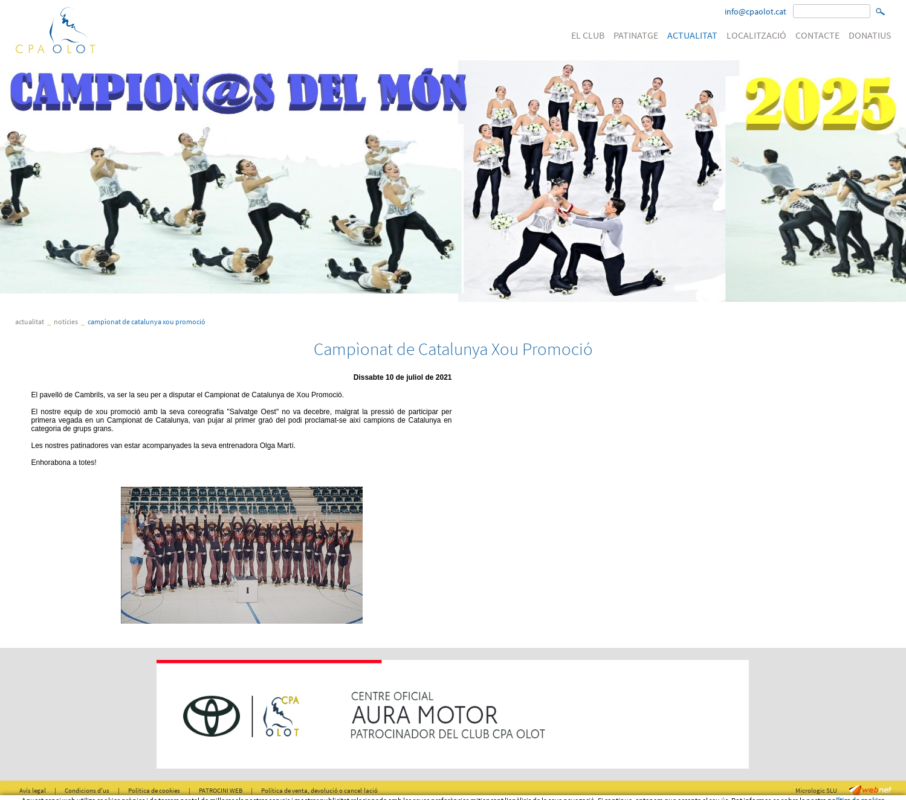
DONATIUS (870, 35)
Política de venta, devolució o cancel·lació (319, 790)
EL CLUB (587, 35)
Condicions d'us (87, 790)
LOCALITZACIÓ (756, 35)
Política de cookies (154, 790)
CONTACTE (817, 35)
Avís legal (32, 790)
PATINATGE (635, 35)
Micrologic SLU (816, 790)
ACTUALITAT (692, 35)
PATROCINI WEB (220, 790)
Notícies (66, 321)
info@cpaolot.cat (755, 11)
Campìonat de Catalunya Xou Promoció (146, 321)
